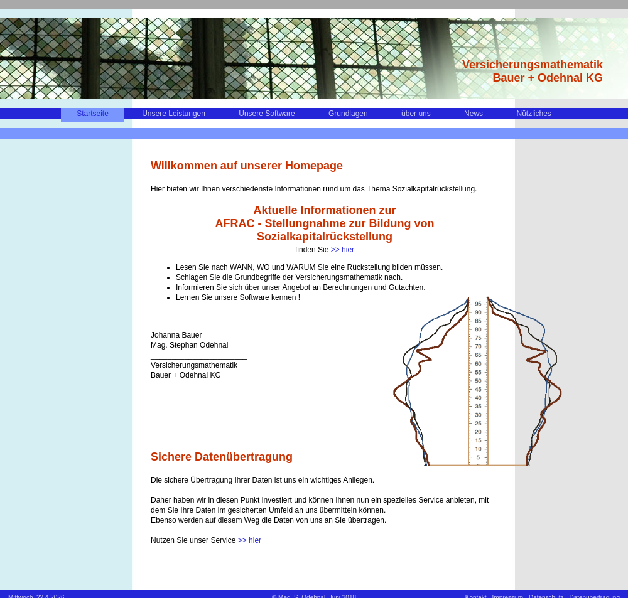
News (473, 113)
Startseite (93, 113)
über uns (416, 113)
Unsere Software (267, 113)
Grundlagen (348, 113)
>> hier (342, 249)
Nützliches (533, 113)
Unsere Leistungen (173, 113)
